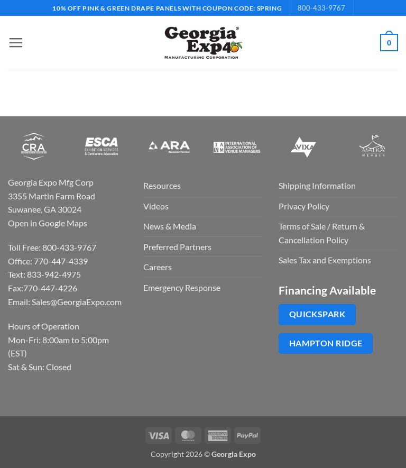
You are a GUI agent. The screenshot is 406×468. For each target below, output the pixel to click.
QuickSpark (317, 314)
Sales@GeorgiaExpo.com (77, 302)
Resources (162, 185)
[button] (14, 43)
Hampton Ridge (326, 343)
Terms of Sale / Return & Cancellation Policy (322, 233)
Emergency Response (181, 287)
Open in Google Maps (47, 223)
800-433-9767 (321, 8)
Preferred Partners (177, 247)
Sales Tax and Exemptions (325, 260)
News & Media (169, 226)
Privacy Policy (304, 206)
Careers (157, 267)
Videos (156, 206)
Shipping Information (317, 185)
